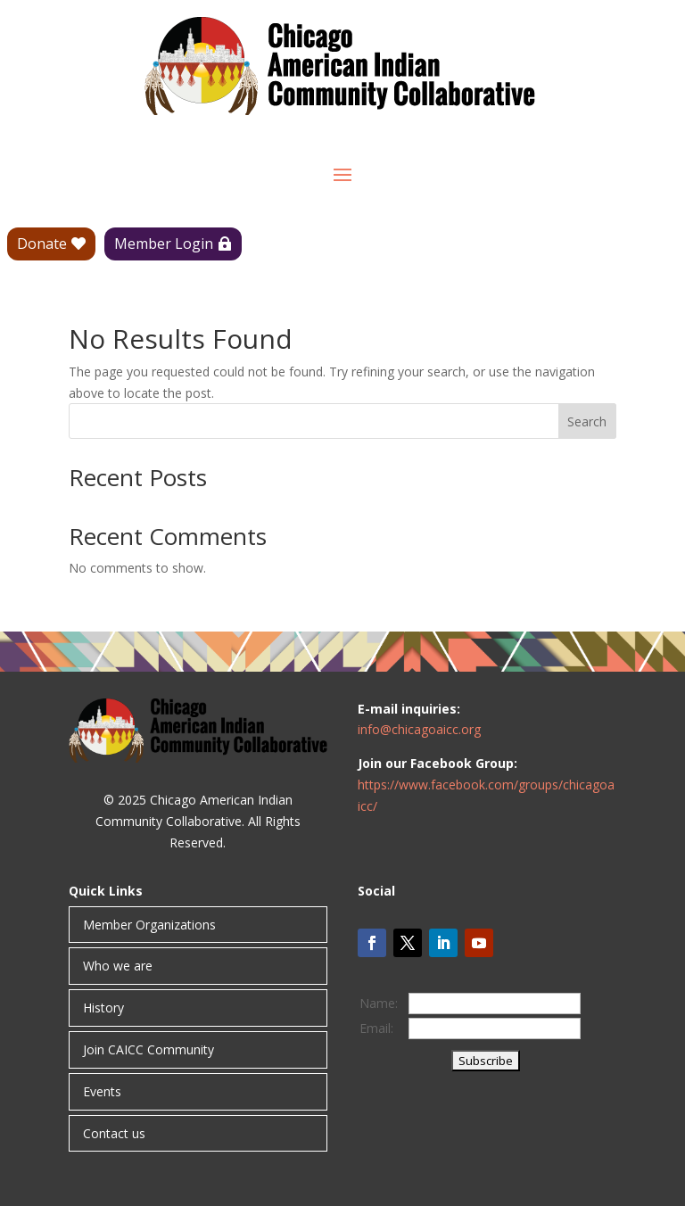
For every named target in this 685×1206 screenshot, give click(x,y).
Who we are (118, 965)
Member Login (163, 243)
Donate (42, 243)
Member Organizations (149, 924)
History (103, 1007)
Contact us (114, 1133)
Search (587, 421)
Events (102, 1091)
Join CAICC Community (148, 1049)
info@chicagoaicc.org (419, 729)
